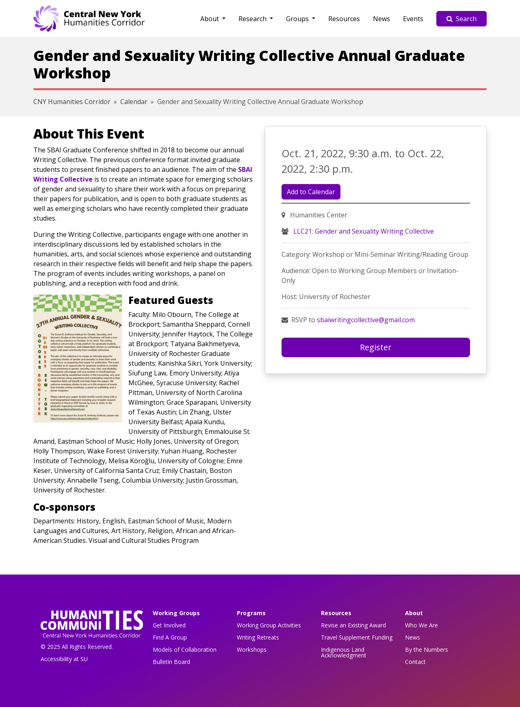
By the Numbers (426, 649)
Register (376, 347)
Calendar (133, 101)
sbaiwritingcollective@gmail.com (366, 319)
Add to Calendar (311, 191)
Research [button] (253, 18)
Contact (415, 662)
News (381, 18)
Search (461, 18)
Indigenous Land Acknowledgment (343, 652)
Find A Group (170, 637)
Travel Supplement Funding (356, 637)
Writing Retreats (258, 637)
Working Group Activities (269, 625)
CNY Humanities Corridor (71, 101)
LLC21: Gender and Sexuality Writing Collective (363, 231)
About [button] (210, 18)
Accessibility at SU (64, 659)
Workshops (251, 649)
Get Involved (169, 625)
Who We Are (421, 625)
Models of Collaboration (185, 649)
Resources (344, 18)
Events (413, 18)
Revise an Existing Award (353, 625)
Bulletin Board (171, 662)
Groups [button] (298, 18)
